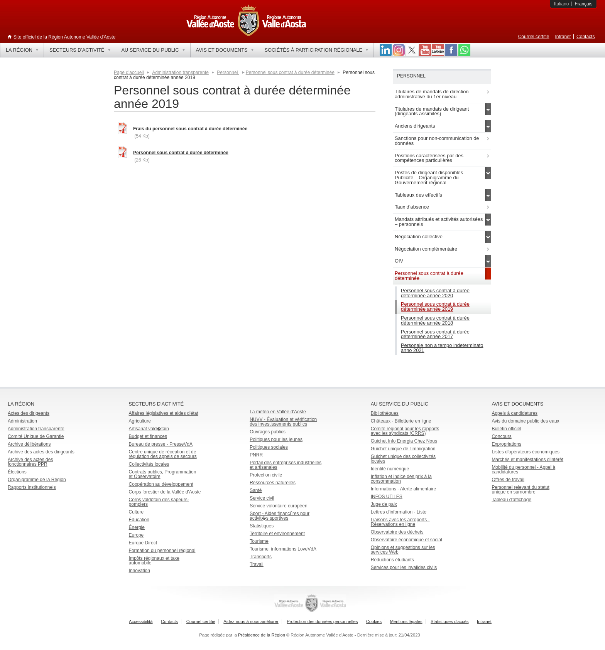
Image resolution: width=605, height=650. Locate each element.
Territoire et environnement (277, 533)
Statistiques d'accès (450, 621)
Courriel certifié (533, 36)
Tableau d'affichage (511, 499)
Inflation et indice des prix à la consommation (401, 479)
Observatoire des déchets (397, 532)
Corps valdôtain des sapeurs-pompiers (159, 502)
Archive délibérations (29, 444)
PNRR (256, 455)
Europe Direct (143, 543)
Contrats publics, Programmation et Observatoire (162, 474)
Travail (257, 564)
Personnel (228, 72)
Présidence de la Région (261, 635)
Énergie (137, 527)
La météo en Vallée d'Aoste (278, 411)
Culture (136, 512)
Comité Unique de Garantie (36, 436)
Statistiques (262, 526)
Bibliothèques (385, 413)
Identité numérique (390, 469)
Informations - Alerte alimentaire (403, 489)
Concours (501, 436)
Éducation (139, 519)
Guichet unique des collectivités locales (403, 459)
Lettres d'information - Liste (398, 512)
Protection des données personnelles (322, 621)
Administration (22, 421)
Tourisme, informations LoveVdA (283, 549)
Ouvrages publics (268, 431)
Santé (256, 490)
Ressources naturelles (273, 482)
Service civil (262, 498)
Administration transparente (180, 72)
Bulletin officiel (506, 428)
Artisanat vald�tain (149, 428)
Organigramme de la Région (37, 479)
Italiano (561, 4)
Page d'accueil (129, 72)
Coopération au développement (161, 484)
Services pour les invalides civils (404, 567)
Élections (17, 472)
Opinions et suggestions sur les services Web (403, 550)
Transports (261, 556)
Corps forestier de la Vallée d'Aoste (165, 492)
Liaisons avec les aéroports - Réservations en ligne (400, 522)
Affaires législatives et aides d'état (163, 413)
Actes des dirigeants (28, 413)
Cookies (374, 621)
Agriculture (140, 421)
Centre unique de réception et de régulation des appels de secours (163, 454)
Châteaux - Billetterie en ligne (401, 421)
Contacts (585, 36)
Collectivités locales (149, 464)
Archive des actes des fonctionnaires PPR (30, 462)
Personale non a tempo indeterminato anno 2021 (442, 347)
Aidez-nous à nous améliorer (250, 621)
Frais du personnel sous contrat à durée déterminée (190, 128)
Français (583, 4)
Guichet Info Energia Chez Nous (404, 441)
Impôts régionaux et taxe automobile (154, 561)
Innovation (139, 570)
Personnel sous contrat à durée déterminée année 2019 (435, 306)
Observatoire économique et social (406, 539)
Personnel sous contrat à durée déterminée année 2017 (435, 334)
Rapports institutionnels (32, 487)
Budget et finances (148, 436)
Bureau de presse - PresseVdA (161, 444)
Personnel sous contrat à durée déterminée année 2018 (435, 320)
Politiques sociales (269, 447)
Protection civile (266, 475)
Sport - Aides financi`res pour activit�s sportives (279, 516)
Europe (136, 535)
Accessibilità (141, 621)
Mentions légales (406, 621)
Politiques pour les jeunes (276, 439)
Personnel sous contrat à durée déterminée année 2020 (435, 293)
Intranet (563, 36)
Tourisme (259, 541)
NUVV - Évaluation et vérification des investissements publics (283, 422)
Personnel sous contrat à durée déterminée (290, 72)
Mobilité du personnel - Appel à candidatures (523, 470)
